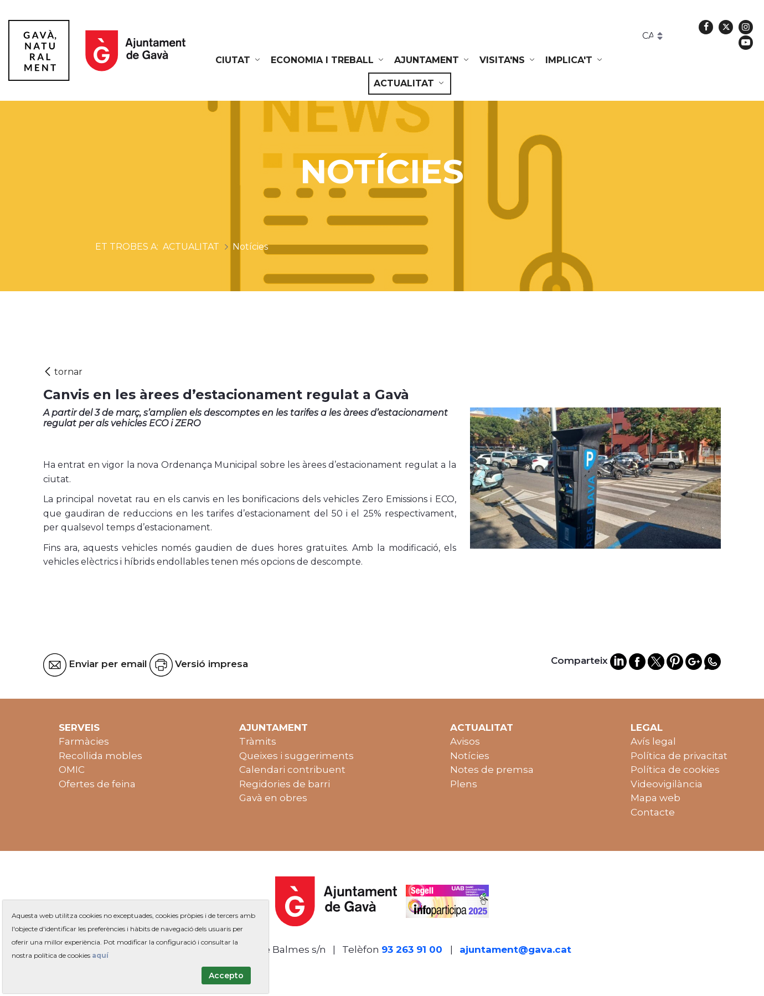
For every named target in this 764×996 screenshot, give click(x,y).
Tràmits (257, 741)
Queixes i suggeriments (296, 755)
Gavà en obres (273, 797)
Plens (463, 783)
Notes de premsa (492, 769)
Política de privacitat (679, 755)
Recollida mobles (100, 755)
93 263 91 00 (411, 949)
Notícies (469, 755)
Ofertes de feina (97, 783)
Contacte (653, 812)
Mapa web (655, 797)
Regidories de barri (284, 783)
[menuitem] (238, 60)
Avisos (465, 741)
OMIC (72, 769)
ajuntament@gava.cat (515, 949)
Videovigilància (667, 783)
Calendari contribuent (292, 769)
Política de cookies (675, 769)
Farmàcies (84, 741)
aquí (100, 955)
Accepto (226, 975)
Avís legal (653, 741)
